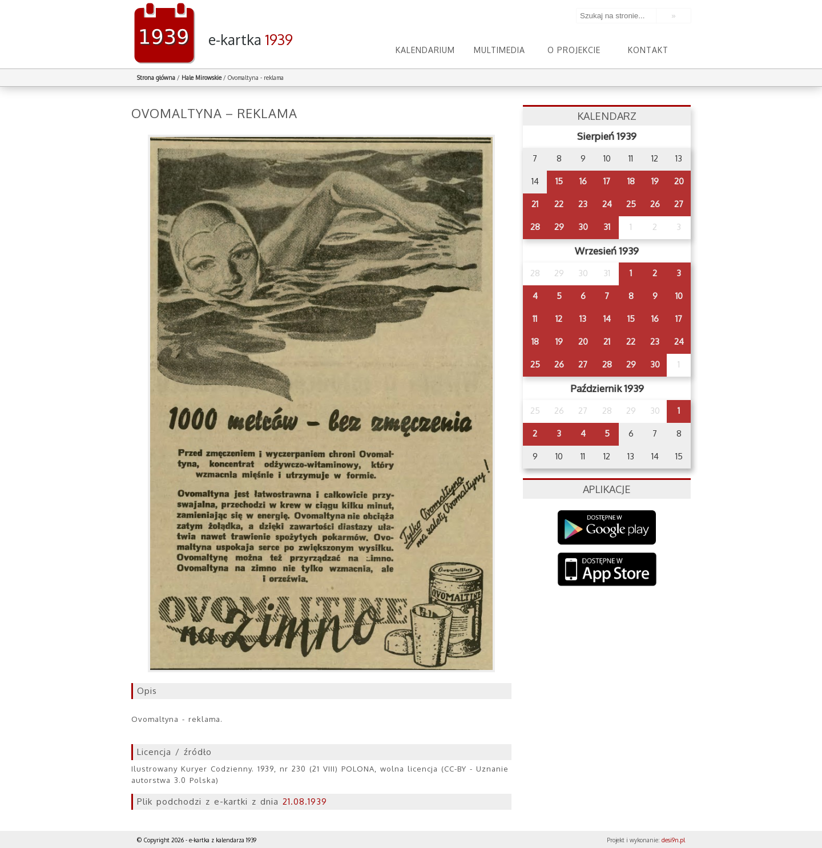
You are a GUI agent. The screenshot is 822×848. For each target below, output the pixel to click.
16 (583, 181)
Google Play (607, 527)
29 (559, 226)
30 (583, 226)
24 (607, 204)
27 (678, 204)
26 (655, 204)
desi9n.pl (673, 840)
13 (582, 318)
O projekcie (574, 50)
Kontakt (648, 50)
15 (559, 181)
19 (655, 181)
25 (631, 204)
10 (679, 295)
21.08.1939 (305, 801)
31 (606, 226)
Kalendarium (425, 50)
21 (534, 204)
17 (606, 181)
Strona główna (156, 77)
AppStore (607, 570)
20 (679, 181)
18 (631, 181)
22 (558, 204)
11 (535, 318)
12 (558, 318)
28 (535, 226)
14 (607, 318)
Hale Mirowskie (201, 77)
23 (582, 204)
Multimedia (499, 50)
